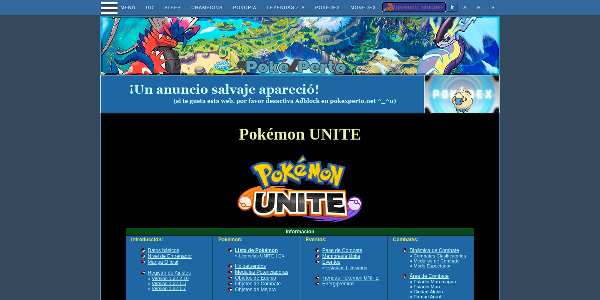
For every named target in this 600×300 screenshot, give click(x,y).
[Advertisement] (262, 94)
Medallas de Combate (436, 260)
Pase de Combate (342, 250)
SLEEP (172, 7)
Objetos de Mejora (255, 289)
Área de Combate (429, 276)
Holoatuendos (250, 266)
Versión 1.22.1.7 (169, 288)
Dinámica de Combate (434, 250)
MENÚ (120, 7)
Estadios (335, 267)
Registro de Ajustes (169, 273)
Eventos (331, 262)
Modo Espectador (431, 265)
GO (150, 7)
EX (281, 255)
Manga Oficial (163, 262)
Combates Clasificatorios (439, 255)
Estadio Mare (427, 286)
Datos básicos (163, 250)
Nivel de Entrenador (170, 256)
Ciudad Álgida (428, 291)
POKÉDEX (327, 7)
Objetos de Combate (258, 284)
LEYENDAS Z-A (286, 7)
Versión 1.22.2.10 (170, 278)
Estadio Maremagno (434, 281)
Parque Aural (427, 296)
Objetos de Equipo (255, 278)
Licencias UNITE (257, 255)
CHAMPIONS (206, 7)
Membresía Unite (341, 256)
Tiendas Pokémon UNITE (350, 278)
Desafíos (357, 267)
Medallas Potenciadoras (261, 272)
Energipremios (338, 284)
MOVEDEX (363, 7)
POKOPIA (244, 7)
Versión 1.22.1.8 (169, 283)
